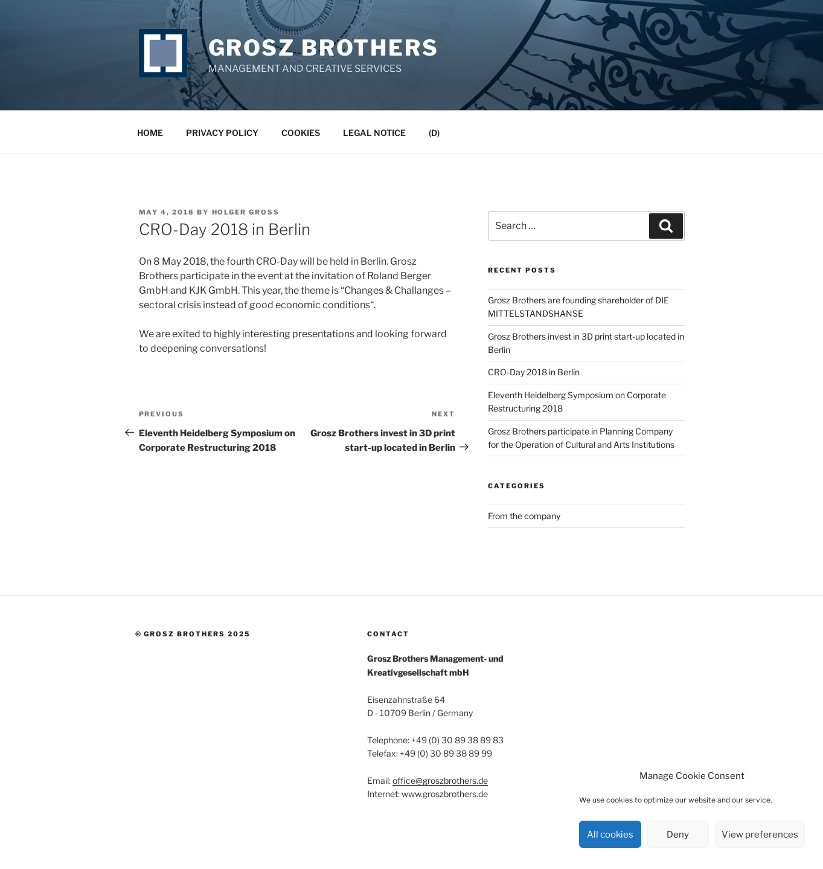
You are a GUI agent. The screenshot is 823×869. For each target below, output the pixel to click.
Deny (678, 834)
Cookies (300, 133)
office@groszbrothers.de (440, 780)
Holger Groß (246, 212)
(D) (434, 133)
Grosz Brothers (323, 47)
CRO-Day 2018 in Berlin (534, 372)
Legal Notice (374, 133)
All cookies (610, 834)
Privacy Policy (222, 133)
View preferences (760, 834)
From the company (524, 516)
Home (150, 133)
